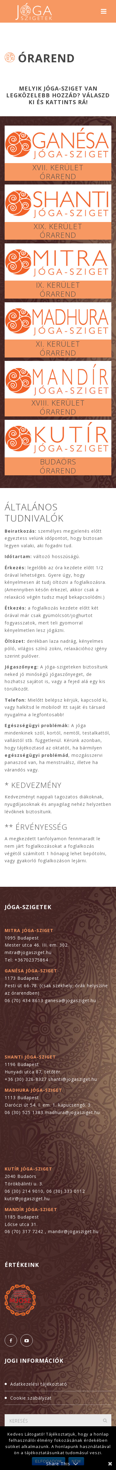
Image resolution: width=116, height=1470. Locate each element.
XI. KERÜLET (58, 344)
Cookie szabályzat (31, 1398)
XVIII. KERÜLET (58, 402)
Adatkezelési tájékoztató (38, 1384)
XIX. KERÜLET (58, 226)
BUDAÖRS (58, 461)
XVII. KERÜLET (58, 167)
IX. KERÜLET (58, 285)
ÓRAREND (58, 176)
